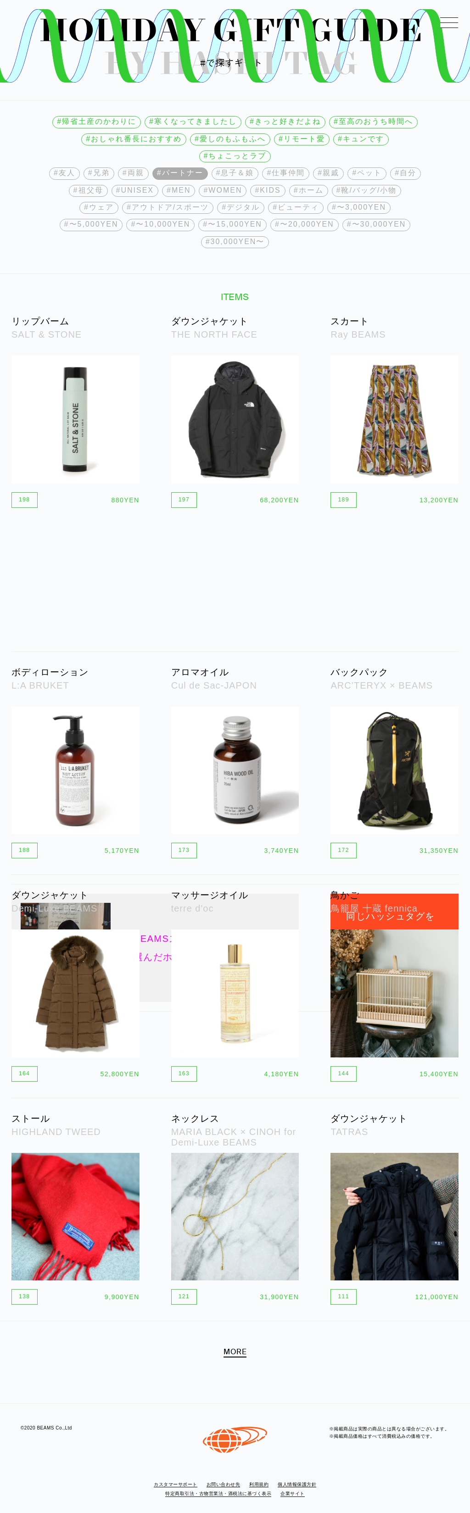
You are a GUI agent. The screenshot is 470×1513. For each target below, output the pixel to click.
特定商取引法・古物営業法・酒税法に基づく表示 (218, 1493)
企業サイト (292, 1493)
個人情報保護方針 (297, 1484)
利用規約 (259, 1484)
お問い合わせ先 (224, 1484)
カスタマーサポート (175, 1484)
